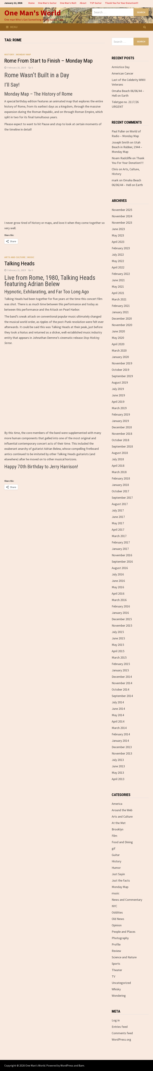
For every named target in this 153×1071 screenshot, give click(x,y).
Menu (11, 27)
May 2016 (118, 587)
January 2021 (120, 312)
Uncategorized (121, 983)
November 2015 (122, 625)
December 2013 (122, 747)
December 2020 (122, 318)
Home (31, 2)
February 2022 (121, 274)
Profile (116, 944)
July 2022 (118, 255)
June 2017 (118, 517)
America (117, 804)
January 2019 (120, 421)
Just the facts (121, 880)
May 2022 (118, 261)
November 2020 (122, 325)
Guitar (116, 855)
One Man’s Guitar (47, 2)
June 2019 (118, 395)
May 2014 (118, 715)
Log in (116, 1020)
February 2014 (121, 734)
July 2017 (118, 510)
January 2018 (120, 485)
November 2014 (122, 683)
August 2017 (120, 504)
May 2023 (118, 235)
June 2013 (118, 766)
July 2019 (118, 389)
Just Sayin (118, 874)
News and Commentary (127, 900)
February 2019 (121, 414)
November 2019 (122, 363)
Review (116, 951)
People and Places (123, 932)
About (83, 2)
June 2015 (118, 638)
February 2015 (121, 664)
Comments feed (122, 1033)
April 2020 (118, 344)
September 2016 (122, 562)
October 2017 (120, 491)
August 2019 (120, 382)
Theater (117, 970)
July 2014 (118, 702)
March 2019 (119, 408)
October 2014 (120, 689)
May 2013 (118, 773)
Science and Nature (124, 957)
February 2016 (121, 606)
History (9, 54)
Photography (120, 938)
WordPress (66, 1065)
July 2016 (118, 574)
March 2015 (119, 657)
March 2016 (119, 600)
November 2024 (122, 216)
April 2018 (118, 466)
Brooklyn (117, 829)
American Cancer (122, 73)
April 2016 (118, 593)
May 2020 (118, 338)
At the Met (119, 823)
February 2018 (121, 478)
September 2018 (122, 446)
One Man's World (32, 12)
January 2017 (120, 549)
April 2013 (118, 779)
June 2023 (118, 229)
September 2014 (122, 696)
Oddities (117, 912)
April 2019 (118, 402)
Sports (116, 964)
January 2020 (120, 357)
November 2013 (122, 753)
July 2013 (118, 760)
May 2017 (118, 523)
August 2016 (120, 568)
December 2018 (122, 427)
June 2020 (118, 331)
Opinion (117, 925)
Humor (116, 868)
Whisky (116, 989)
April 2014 (118, 721)
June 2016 (118, 581)
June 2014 (118, 709)
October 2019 (120, 370)
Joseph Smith (120, 142)
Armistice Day (121, 67)
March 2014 (119, 728)
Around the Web (122, 810)
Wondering (119, 996)
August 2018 (120, 453)
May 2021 (118, 286)
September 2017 (122, 498)
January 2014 (120, 741)
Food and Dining (122, 842)
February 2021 (121, 306)
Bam (81, 1065)
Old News (118, 919)
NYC (114, 906)
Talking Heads (19, 263)
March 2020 (119, 350)
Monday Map (23, 54)
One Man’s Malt (68, 2)
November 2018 (122, 434)
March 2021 (119, 299)
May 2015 (118, 645)
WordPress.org (121, 1039)
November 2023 (122, 223)
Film (114, 836)
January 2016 (120, 613)
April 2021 (118, 293)
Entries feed (120, 1027)
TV (113, 976)
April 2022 (118, 267)
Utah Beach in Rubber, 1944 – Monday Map (127, 147)
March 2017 (119, 536)
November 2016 (122, 555)
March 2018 (119, 472)
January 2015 (120, 670)
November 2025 (122, 210)
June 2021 (118, 280)
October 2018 (120, 440)
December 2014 (122, 677)
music (30, 257)
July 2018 (118, 459)
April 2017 (118, 530)
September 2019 (122, 376)
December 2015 (122, 619)
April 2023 (118, 242)
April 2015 (118, 651)
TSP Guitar (96, 2)
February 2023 (121, 248)
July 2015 (118, 632)
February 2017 (121, 542)
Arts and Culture (14, 257)
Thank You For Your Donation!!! (121, 2)
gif (113, 848)
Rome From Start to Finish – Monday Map (48, 60)
